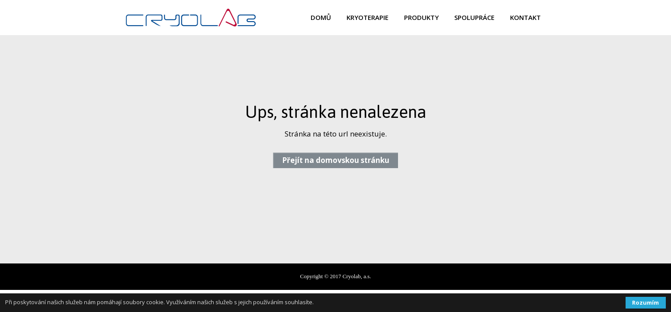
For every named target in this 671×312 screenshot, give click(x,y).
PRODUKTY (421, 17)
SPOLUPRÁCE (474, 17)
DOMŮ (321, 17)
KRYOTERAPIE (367, 17)
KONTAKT (525, 17)
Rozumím (645, 302)
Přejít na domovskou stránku (335, 160)
